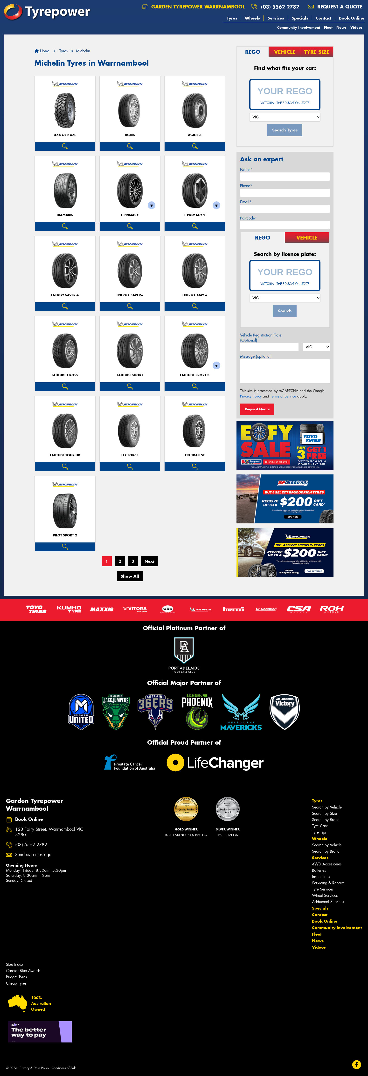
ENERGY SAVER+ (130, 295)
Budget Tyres (16, 977)
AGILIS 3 (194, 135)
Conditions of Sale (64, 1068)
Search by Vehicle (327, 807)
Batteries (319, 870)
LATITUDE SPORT (130, 375)
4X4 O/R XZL (65, 135)
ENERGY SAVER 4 (65, 295)
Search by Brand (326, 819)
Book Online (351, 18)
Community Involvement (298, 27)
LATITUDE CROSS (65, 375)
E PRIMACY (130, 215)
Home (42, 51)
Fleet (328, 27)
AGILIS (130, 135)
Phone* (246, 185)
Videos (356, 27)
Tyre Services (322, 889)
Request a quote (335, 7)
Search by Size (324, 813)
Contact (323, 18)
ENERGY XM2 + (194, 295)
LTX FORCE (129, 455)
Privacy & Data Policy (34, 1068)
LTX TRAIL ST (195, 455)
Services (276, 18)
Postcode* (248, 218)
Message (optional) (256, 356)
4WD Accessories (326, 864)
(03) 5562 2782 (280, 7)
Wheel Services (325, 895)
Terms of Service (283, 396)
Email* (245, 202)
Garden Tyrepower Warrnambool (193, 7)
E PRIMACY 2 (194, 215)
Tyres (232, 18)
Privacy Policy (251, 396)
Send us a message (33, 854)
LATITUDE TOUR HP (65, 455)
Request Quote (257, 409)
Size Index (14, 964)
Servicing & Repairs (328, 882)
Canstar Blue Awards (23, 970)
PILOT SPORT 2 (65, 535)
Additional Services (328, 901)
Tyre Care (320, 826)
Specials (300, 18)
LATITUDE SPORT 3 (194, 375)
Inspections (321, 876)
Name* (246, 169)
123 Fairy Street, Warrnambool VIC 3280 (49, 832)
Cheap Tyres (16, 983)
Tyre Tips (319, 832)
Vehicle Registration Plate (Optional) (260, 338)
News (341, 27)
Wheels (252, 18)
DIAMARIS (65, 215)
